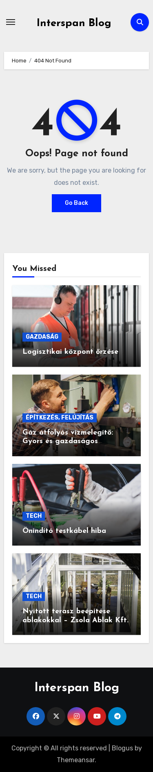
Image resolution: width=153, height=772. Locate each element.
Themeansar (76, 760)
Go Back (76, 203)
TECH (34, 515)
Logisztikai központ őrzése (70, 352)
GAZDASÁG (42, 336)
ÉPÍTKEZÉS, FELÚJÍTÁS (59, 417)
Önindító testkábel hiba (64, 531)
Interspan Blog (74, 23)
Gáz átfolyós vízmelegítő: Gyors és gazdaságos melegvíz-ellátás (67, 441)
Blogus (122, 748)
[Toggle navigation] (10, 22)
